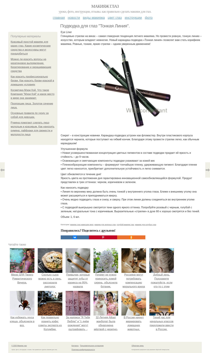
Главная (59, 17)
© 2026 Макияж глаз (19, 346)
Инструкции (133, 17)
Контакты (75, 346)
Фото (149, 17)
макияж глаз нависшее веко (82, 225)
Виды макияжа (94, 17)
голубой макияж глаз (125, 225)
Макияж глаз (105, 6)
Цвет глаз (115, 17)
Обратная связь (138, 346)
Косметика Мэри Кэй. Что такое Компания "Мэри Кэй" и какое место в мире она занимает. (32, 94)
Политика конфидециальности (83, 350)
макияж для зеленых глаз (105, 225)
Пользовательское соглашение (92, 346)
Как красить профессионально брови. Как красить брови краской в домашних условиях (32, 80)
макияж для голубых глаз (145, 225)
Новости (74, 17)
